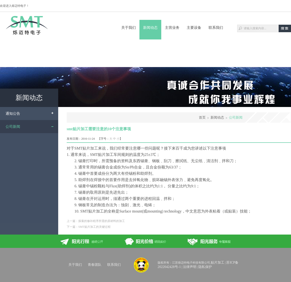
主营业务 (172, 28)
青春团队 (94, 265)
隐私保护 (205, 267)
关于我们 (128, 28)
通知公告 (13, 113)
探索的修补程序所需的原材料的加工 (101, 221)
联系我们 (216, 28)
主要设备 (194, 28)
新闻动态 (150, 28)
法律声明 (189, 267)
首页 (202, 117)
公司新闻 (13, 127)
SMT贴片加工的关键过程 (94, 227)
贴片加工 (90, 148)
